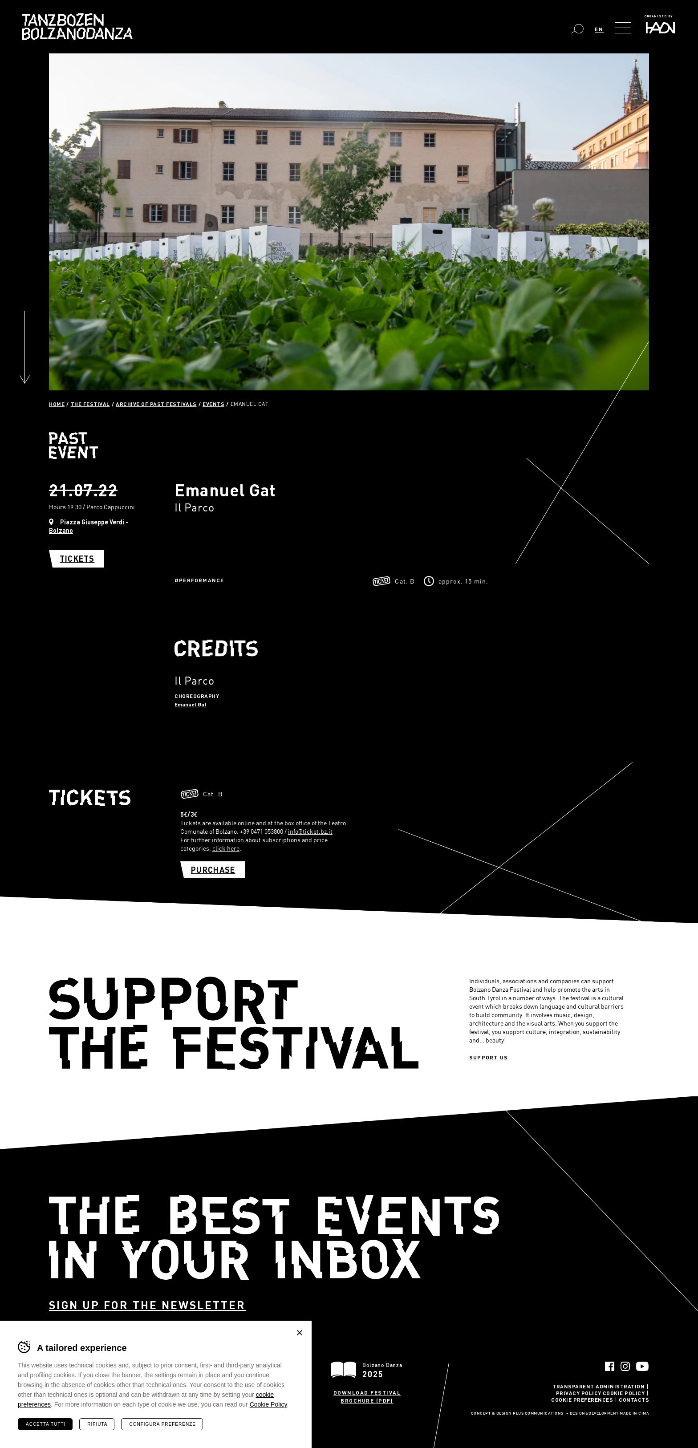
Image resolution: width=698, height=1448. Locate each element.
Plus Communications (538, 1414)
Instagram (625, 1366)
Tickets (77, 559)
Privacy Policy (578, 1393)
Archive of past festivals (156, 404)
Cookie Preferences (582, 1399)
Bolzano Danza (77, 26)
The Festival (90, 404)
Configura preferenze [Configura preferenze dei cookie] (162, 1424)
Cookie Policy (624, 1393)
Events (213, 404)
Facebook (609, 1366)
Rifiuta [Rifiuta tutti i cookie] (97, 1424)
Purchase (213, 870)
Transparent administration (598, 1386)
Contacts (634, 1399)
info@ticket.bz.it (310, 831)
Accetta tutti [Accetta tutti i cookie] (45, 1424)
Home (57, 404)
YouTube (642, 1366)
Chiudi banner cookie (299, 1333)
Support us (488, 1057)
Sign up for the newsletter (147, 1305)
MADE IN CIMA (634, 1414)
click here (225, 848)
